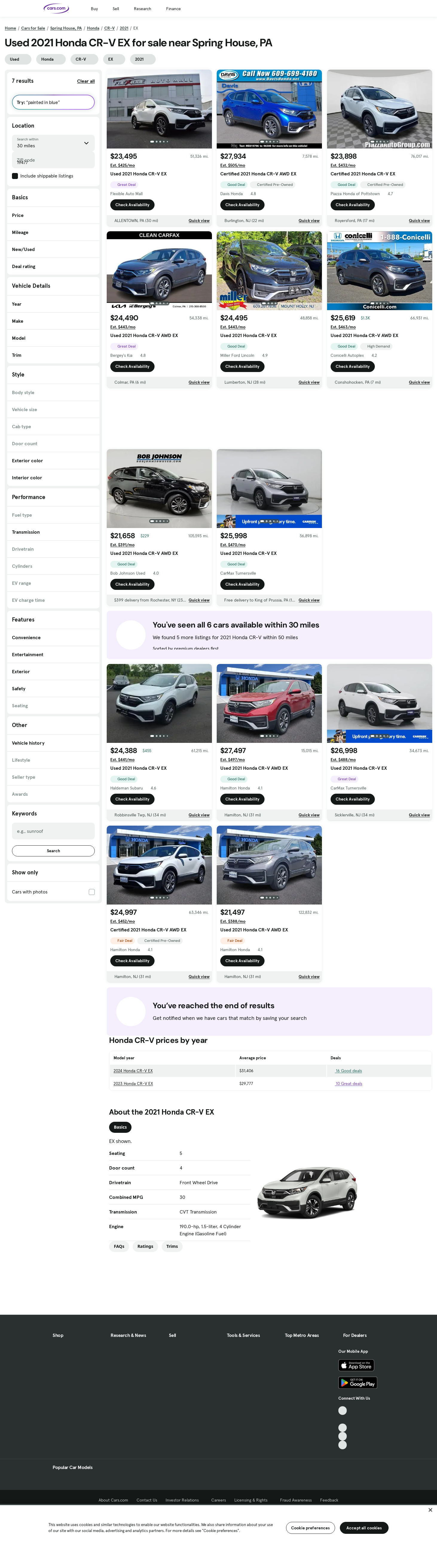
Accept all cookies (364, 1528)
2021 (124, 28)
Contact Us (147, 1500)
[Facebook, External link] (342, 1419)
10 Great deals (346, 1083)
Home (10, 28)
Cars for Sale (33, 28)
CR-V (109, 28)
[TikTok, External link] (342, 1410)
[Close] (430, 1509)
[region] (218, 1522)
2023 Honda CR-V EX (133, 1083)
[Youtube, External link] (342, 1428)
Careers (218, 1500)
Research (142, 8)
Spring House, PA (66, 28)
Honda (93, 28)
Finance (173, 8)
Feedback (329, 1500)
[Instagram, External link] (342, 1436)
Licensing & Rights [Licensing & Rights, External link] (253, 1500)
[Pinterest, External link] (342, 1445)
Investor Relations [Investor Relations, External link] (184, 1500)
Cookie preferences (310, 1528)
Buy (94, 8)
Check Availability (132, 206)
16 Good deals (346, 1070)
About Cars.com (113, 1500)
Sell (116, 8)
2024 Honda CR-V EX (133, 1070)
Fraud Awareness (296, 1500)
